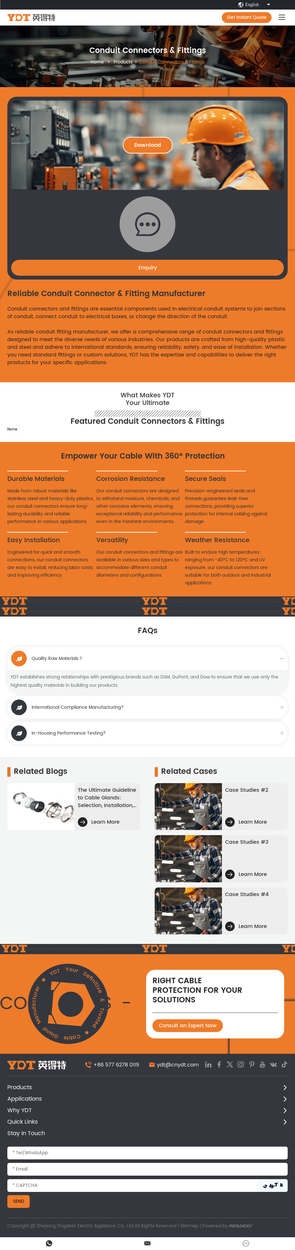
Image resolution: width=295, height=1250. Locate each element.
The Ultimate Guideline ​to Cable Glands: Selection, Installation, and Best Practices (107, 797)
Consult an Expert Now (188, 1026)
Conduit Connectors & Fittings (171, 62)
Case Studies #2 (246, 790)
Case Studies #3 (247, 842)
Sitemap (189, 1226)
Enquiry (147, 268)
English (255, 5)
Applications (24, 1099)
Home (97, 62)
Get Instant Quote (247, 17)
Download (147, 145)
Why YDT (19, 1110)
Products (123, 62)
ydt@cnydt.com (178, 1065)
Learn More (99, 822)
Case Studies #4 (247, 894)
